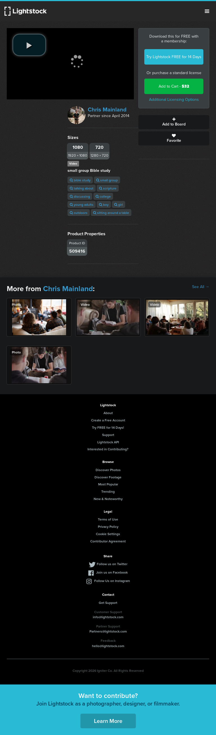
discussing (80, 196)
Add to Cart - (174, 86)
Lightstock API (108, 442)
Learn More (108, 721)
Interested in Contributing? (108, 449)
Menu (207, 11)
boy (104, 204)
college (103, 196)
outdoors (78, 212)
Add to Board (173, 122)
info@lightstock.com (108, 617)
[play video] (29, 45)
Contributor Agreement (108, 541)
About (108, 412)
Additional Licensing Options (174, 99)
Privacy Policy (108, 526)
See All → (200, 287)
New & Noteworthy (108, 498)
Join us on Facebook (112, 572)
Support (108, 434)
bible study (80, 180)
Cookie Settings (108, 533)
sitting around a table (111, 212)
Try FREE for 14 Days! (108, 427)
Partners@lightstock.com (108, 631)
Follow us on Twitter (112, 563)
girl (118, 204)
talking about (81, 188)
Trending (108, 491)
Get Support (108, 602)
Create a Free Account (108, 420)
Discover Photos (108, 469)
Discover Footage (108, 477)
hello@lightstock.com (108, 645)
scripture (107, 188)
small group (107, 180)
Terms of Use (108, 519)
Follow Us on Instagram (112, 580)
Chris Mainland (107, 109)
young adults (81, 204)
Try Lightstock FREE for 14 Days (173, 57)
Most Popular (108, 484)
